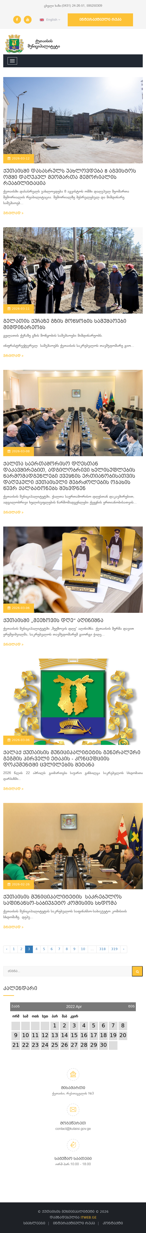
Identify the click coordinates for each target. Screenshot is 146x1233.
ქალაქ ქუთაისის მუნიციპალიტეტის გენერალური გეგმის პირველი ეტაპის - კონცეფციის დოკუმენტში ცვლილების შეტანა (71, 759)
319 (114, 949)
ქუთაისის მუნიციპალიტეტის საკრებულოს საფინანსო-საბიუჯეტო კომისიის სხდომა (62, 900)
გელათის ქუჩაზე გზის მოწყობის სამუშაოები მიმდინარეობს (64, 325)
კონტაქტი (113, 1223)
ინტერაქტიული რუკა (100, 19)
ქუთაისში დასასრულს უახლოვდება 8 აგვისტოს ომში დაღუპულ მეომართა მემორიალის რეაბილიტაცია (69, 178)
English (50, 20)
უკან (15, 1005)
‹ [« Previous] (6, 949)
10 (83, 949)
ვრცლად (13, 213)
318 (102, 949)
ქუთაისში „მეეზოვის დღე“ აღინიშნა (53, 621)
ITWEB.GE (88, 1217)
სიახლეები (34, 1223)
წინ (131, 1005)
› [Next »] (123, 949)
